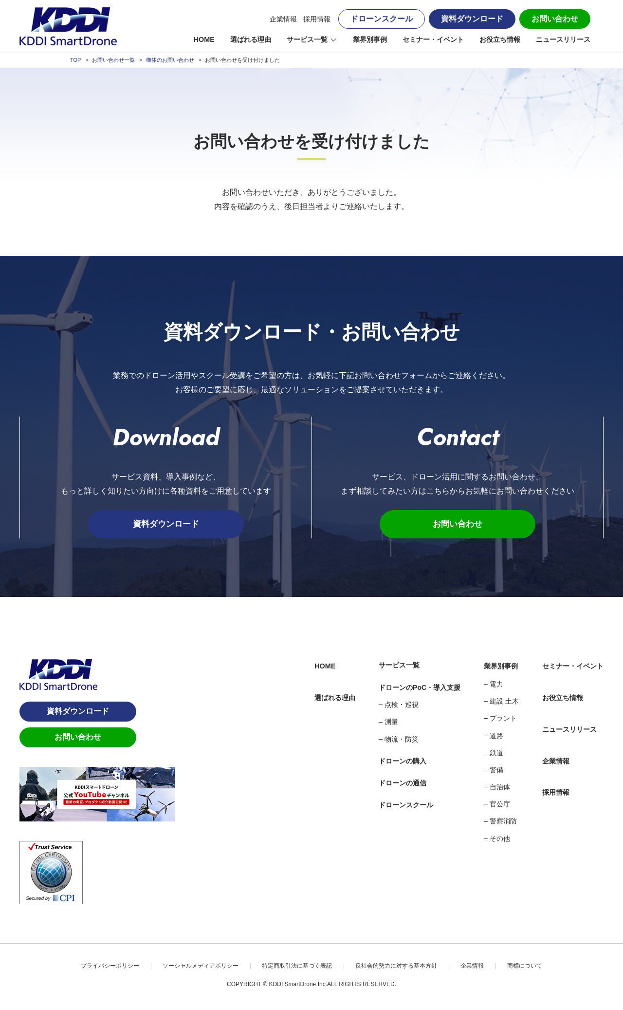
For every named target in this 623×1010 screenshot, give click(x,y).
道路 (496, 736)
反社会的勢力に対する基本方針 (396, 966)
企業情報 (283, 19)
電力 (496, 685)
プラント (503, 719)
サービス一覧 (307, 39)
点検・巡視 (402, 705)
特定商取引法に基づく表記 (297, 966)
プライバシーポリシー (110, 966)
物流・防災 (402, 739)
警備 (496, 771)
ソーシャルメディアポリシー (200, 966)
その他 (500, 839)
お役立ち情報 (499, 39)
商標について (524, 966)
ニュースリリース (563, 39)
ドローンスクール (381, 19)
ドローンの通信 (402, 784)
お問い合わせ (554, 19)
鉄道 (496, 753)
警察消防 (503, 822)
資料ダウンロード (472, 19)
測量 (391, 722)
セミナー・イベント (433, 39)
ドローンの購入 (402, 762)
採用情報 (316, 19)
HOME (204, 39)
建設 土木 (504, 702)
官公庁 (500, 805)
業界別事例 (370, 39)
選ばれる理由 (250, 39)
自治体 (500, 788)
